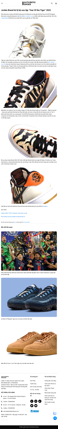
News (14, 222)
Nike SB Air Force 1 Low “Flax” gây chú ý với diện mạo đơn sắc (17, 363)
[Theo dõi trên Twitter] (31, 405)
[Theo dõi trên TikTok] (39, 401)
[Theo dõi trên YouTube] (35, 405)
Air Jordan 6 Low (28, 16)
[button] (2, 3)
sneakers (45, 206)
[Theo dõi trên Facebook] (31, 401)
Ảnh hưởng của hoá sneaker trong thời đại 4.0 (13, 216)
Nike (21, 16)
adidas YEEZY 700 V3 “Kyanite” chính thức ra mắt (14, 213)
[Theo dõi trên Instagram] (35, 401)
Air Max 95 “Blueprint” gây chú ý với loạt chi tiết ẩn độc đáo (16, 319)
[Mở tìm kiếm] (51, 3)
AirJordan (25, 222)
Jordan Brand (4, 18)
